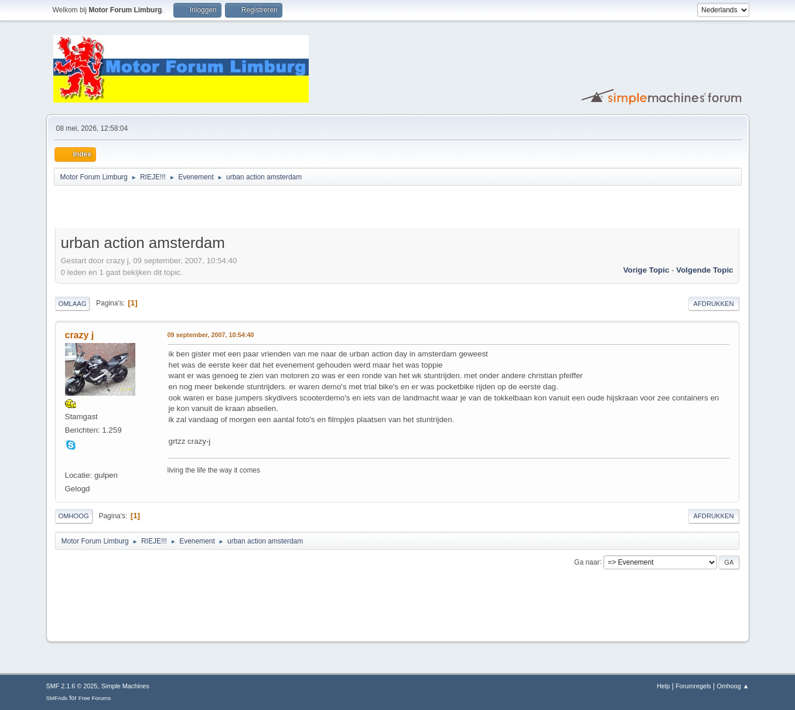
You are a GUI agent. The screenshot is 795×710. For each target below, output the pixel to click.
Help (663, 685)
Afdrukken (714, 303)
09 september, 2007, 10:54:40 (211, 334)
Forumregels (693, 685)
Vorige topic (646, 270)
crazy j (79, 335)
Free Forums (95, 698)
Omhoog (74, 515)
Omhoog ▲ (732, 685)
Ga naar (586, 562)
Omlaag (73, 303)
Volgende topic (704, 270)
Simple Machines (125, 685)
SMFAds (57, 698)
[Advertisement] (192, 208)
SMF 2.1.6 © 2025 (72, 685)
